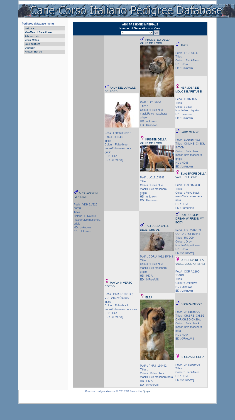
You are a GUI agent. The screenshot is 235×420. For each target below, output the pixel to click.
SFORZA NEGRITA (192, 357)
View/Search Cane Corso (38, 32)
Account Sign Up (33, 51)
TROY (184, 45)
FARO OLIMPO (190, 132)
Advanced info (32, 36)
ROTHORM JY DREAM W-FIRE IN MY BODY (189, 218)
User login (30, 48)
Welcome (29, 28)
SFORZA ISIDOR (191, 304)
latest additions (32, 44)
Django (146, 391)
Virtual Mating (32, 40)
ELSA (148, 297)
